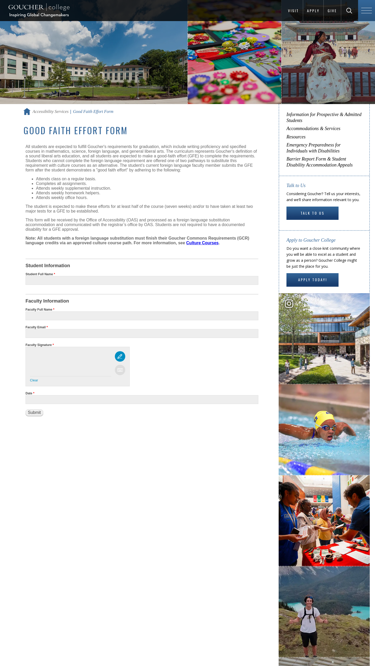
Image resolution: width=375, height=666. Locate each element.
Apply (313, 10)
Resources (295, 136)
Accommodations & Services (313, 128)
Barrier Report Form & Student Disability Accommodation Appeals (319, 162)
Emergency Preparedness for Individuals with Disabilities (313, 147)
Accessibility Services (50, 111)
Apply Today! (312, 279)
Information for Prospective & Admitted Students (323, 117)
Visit (293, 10)
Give (332, 10)
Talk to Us (312, 213)
